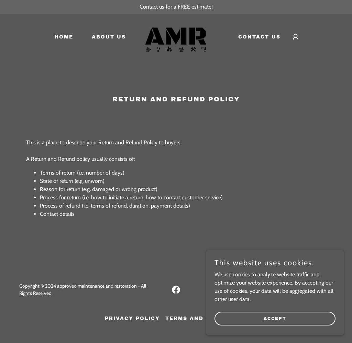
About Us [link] (109, 37)
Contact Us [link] (259, 37)
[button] (295, 37)
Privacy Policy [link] (132, 318)
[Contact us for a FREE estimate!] (176, 6)
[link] (176, 36)
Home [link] (63, 37)
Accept (275, 327)
